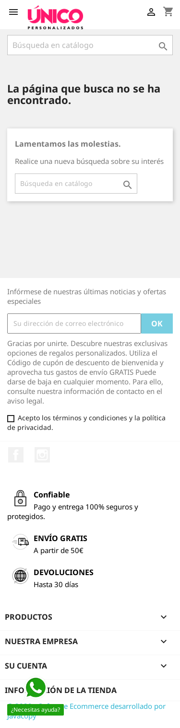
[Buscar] (90, 45)
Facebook (16, 454)
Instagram (42, 454)
